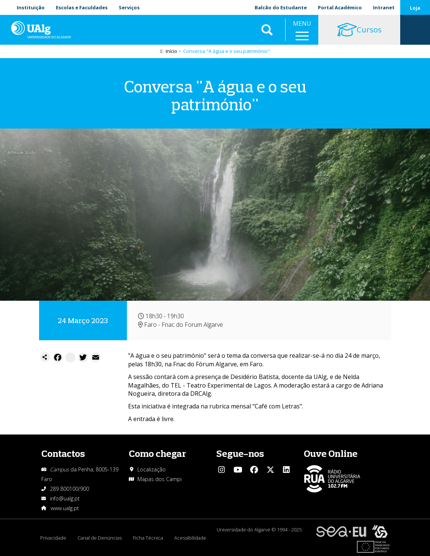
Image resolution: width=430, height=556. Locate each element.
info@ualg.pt (65, 498)
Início (171, 51)
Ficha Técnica (148, 537)
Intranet (384, 7)
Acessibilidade (190, 537)
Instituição (31, 7)
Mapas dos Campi (159, 479)
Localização (151, 469)
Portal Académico (340, 7)
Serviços (129, 7)
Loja (415, 7)
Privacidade (53, 537)
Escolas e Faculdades (82, 7)
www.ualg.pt (65, 508)
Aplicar (267, 30)
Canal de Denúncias (99, 537)
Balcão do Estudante (281, 7)
